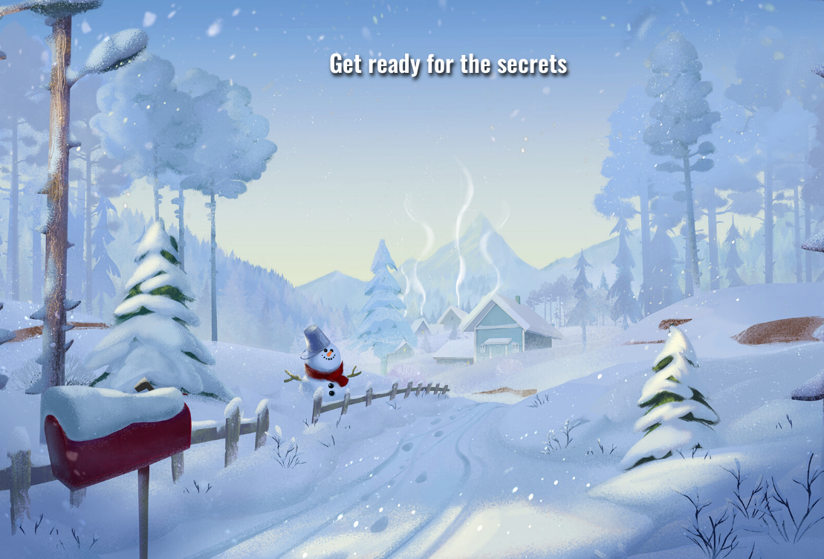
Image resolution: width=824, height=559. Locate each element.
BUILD (715, 456)
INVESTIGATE (438, 443)
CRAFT (163, 445)
